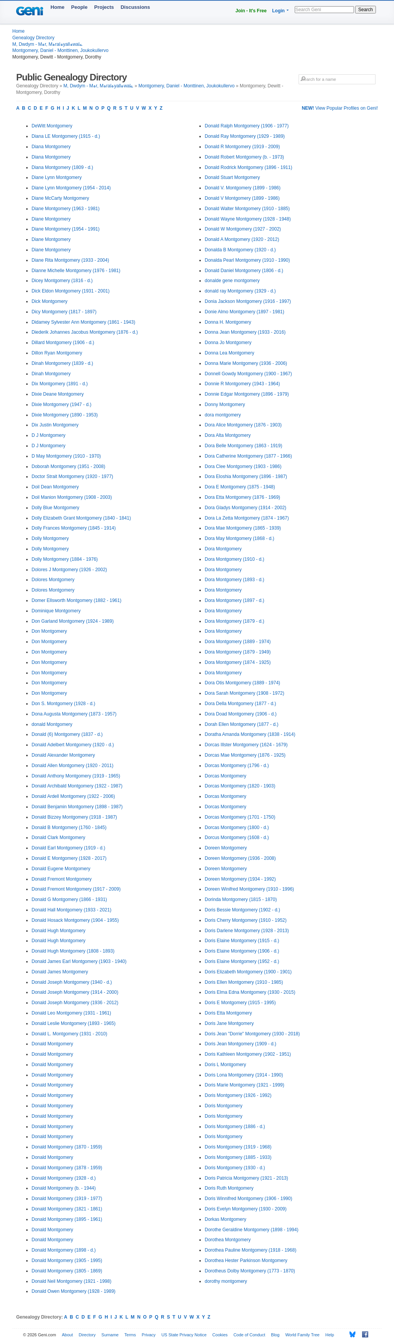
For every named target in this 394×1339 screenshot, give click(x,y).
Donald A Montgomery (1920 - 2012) (242, 239)
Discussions (135, 7)
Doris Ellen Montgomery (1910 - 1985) (244, 982)
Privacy (148, 1334)
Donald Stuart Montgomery (232, 177)
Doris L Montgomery (225, 1064)
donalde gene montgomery (232, 280)
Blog (275, 1334)
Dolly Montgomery (50, 538)
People (79, 7)
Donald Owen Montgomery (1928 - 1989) (73, 1291)
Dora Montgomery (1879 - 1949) (237, 652)
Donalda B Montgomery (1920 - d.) (240, 249)
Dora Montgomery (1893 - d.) (234, 579)
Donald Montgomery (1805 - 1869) (67, 1271)
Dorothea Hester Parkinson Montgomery (246, 1260)
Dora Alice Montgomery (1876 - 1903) (243, 425)
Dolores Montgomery (53, 579)
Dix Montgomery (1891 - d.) (60, 383)
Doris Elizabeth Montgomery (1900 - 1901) (248, 972)
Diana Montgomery (51, 146)
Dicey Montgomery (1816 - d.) (62, 280)
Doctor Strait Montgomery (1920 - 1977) (72, 476)
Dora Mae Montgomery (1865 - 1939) (243, 528)
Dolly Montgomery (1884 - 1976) (65, 559)
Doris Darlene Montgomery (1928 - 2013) (247, 930)
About (67, 1334)
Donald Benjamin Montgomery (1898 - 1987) (77, 806)
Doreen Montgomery (226, 848)
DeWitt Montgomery (52, 126)
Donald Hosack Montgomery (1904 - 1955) (75, 920)
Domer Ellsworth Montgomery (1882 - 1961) (76, 600)
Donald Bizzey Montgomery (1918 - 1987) (74, 817)
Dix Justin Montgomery (55, 425)
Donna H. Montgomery (228, 322)
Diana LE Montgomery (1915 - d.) (66, 136)
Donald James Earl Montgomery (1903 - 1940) (79, 961)
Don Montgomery (49, 631)
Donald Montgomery (52, 1043)
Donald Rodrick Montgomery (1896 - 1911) (248, 167)
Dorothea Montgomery (227, 1239)
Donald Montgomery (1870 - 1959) (67, 1147)
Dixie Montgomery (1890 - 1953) (65, 415)
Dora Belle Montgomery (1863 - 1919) (243, 445)
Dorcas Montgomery (225, 776)
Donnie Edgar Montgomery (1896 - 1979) (247, 394)
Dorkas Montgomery (225, 1219)
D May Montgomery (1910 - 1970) (66, 456)
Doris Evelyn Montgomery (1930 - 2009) (246, 1209)
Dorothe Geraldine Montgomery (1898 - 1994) (251, 1229)
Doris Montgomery (223, 1105)
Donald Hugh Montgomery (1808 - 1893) (73, 951)
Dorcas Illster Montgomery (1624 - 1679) (246, 744)
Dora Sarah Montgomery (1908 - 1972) (244, 693)
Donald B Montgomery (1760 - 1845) (69, 827)
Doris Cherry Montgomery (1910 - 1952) (246, 920)
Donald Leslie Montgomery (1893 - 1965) (73, 1023)
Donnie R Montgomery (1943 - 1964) (242, 383)
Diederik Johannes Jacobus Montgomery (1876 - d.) (85, 332)
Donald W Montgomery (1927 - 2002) (243, 229)
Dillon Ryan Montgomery (57, 353)
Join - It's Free (251, 10)
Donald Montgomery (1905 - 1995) (67, 1260)
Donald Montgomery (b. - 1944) (64, 1188)
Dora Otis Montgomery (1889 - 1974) (242, 682)
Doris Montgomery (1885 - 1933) (238, 1157)
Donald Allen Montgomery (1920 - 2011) (73, 765)
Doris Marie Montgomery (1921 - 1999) (244, 1085)
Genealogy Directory (33, 37)
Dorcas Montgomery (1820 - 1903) (240, 786)
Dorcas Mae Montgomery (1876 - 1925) (245, 755)
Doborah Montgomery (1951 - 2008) (68, 466)
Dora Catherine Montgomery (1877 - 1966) (248, 456)
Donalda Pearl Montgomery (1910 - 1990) (247, 260)
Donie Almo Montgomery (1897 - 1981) (244, 311)
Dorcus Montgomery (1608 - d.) (237, 837)
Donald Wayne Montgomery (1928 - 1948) (248, 219)
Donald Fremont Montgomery (62, 879)
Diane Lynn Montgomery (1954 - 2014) (71, 188)
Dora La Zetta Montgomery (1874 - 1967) (247, 518)
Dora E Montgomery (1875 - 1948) (240, 487)
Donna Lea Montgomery (229, 353)
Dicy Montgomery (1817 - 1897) (64, 311)
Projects (104, 7)
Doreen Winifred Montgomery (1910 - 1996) (249, 889)
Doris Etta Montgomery (228, 1013)
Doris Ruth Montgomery (229, 1188)
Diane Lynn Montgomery (57, 177)
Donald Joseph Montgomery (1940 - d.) (72, 982)
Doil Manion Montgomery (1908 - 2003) (72, 497)
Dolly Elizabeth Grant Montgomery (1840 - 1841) (81, 518)
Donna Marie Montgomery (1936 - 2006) (246, 363)
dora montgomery (223, 415)
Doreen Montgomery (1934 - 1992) (240, 879)
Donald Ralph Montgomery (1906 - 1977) (247, 126)
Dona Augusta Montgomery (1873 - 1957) (74, 714)
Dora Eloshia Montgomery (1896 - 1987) (246, 476)
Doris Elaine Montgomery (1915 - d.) (242, 940)
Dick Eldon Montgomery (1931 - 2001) (71, 291)
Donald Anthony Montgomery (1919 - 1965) (76, 776)
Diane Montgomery (51, 219)
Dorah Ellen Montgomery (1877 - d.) (241, 724)
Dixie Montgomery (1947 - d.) (61, 404)
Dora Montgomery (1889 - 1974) (237, 641)
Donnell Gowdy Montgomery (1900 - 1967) (248, 373)
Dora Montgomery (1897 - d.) (234, 600)
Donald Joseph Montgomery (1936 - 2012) (75, 1002)
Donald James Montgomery (60, 972)
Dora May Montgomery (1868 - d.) (239, 538)
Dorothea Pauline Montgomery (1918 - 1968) (250, 1250)
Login (278, 10)
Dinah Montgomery (51, 373)
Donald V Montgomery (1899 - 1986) (242, 198)
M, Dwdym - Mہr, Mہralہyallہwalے (47, 44)
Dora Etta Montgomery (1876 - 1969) (242, 497)
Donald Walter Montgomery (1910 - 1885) (247, 208)
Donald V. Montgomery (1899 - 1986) (242, 188)
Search (365, 9)
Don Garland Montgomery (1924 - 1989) (73, 621)
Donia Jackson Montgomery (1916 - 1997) (248, 301)
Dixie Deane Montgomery (57, 394)
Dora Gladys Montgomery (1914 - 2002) (245, 507)
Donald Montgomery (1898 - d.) (64, 1250)
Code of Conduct (249, 1334)
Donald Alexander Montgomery (63, 755)
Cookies (220, 1334)
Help (330, 1334)
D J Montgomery (48, 435)
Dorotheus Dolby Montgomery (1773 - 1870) (250, 1271)
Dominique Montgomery (56, 610)
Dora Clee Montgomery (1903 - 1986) (243, 466)
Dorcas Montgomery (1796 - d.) (237, 765)
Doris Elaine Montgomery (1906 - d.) (242, 951)
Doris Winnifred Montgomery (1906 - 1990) (248, 1198)
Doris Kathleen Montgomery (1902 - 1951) (248, 1054)
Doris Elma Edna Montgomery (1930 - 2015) (250, 992)
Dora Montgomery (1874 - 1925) (237, 662)
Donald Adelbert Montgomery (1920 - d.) (73, 744)
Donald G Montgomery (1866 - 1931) (69, 899)
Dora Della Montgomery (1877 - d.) (240, 703)
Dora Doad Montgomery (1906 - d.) (241, 714)
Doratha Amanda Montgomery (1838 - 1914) (250, 734)
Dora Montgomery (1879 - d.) (234, 621)
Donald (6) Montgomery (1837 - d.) (67, 734)
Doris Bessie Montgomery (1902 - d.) (242, 910)
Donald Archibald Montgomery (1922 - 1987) (77, 786)
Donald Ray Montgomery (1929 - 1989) (245, 136)
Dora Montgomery (223, 549)
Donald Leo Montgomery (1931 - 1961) (71, 1013)
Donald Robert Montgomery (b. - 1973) (244, 157)
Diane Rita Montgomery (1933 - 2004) (70, 260)
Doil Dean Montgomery (55, 487)
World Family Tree (302, 1334)
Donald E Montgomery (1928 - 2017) (69, 858)
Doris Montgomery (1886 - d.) (235, 1126)
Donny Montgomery (225, 404)
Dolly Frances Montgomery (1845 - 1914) (74, 528)
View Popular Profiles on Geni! (340, 108)
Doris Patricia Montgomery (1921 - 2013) (246, 1178)
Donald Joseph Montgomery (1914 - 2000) (75, 992)
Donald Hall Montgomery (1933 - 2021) (71, 910)
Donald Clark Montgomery (58, 837)
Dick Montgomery (49, 301)
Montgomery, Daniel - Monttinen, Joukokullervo (60, 50)
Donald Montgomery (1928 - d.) (64, 1178)
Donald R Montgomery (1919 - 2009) (242, 146)
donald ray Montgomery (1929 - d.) (240, 291)
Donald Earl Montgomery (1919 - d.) (68, 848)
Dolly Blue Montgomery (55, 507)
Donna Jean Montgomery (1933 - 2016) (245, 332)
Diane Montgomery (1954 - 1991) (66, 229)
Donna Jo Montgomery (228, 342)
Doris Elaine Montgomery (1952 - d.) (242, 961)
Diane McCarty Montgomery (60, 198)
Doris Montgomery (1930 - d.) (235, 1167)
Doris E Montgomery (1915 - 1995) (240, 1002)
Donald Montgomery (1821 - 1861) (67, 1209)
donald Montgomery (52, 724)
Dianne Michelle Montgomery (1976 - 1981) (76, 270)
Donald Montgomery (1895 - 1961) (67, 1219)
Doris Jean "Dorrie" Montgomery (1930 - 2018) (252, 1033)
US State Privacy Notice (183, 1334)
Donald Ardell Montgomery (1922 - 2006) (73, 796)
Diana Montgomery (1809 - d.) (62, 167)
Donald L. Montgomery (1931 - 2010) (69, 1033)
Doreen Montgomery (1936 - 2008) (240, 858)
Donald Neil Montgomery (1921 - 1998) (71, 1281)
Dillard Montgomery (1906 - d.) (63, 342)
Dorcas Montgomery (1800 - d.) (237, 827)
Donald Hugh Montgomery (58, 930)
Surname (110, 1334)
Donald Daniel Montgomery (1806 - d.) (244, 270)
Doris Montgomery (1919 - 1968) (238, 1147)
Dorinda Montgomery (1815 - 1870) (241, 899)
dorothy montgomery (226, 1281)
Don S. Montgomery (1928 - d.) (63, 703)
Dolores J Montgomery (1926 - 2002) (69, 569)
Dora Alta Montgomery (227, 435)
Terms (130, 1334)
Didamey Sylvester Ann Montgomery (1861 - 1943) (83, 322)
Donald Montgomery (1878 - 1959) (67, 1167)
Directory (87, 1334)
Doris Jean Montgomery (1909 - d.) (240, 1043)
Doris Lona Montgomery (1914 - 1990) (244, 1075)
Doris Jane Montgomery (229, 1023)
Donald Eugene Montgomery (61, 868)
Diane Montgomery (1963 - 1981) (66, 208)
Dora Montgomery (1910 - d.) (234, 559)
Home (57, 7)
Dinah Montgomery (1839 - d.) (62, 363)
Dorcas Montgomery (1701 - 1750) (240, 817)
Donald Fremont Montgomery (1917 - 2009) (76, 889)
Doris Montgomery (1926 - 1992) (238, 1095)
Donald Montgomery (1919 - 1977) (67, 1198)
